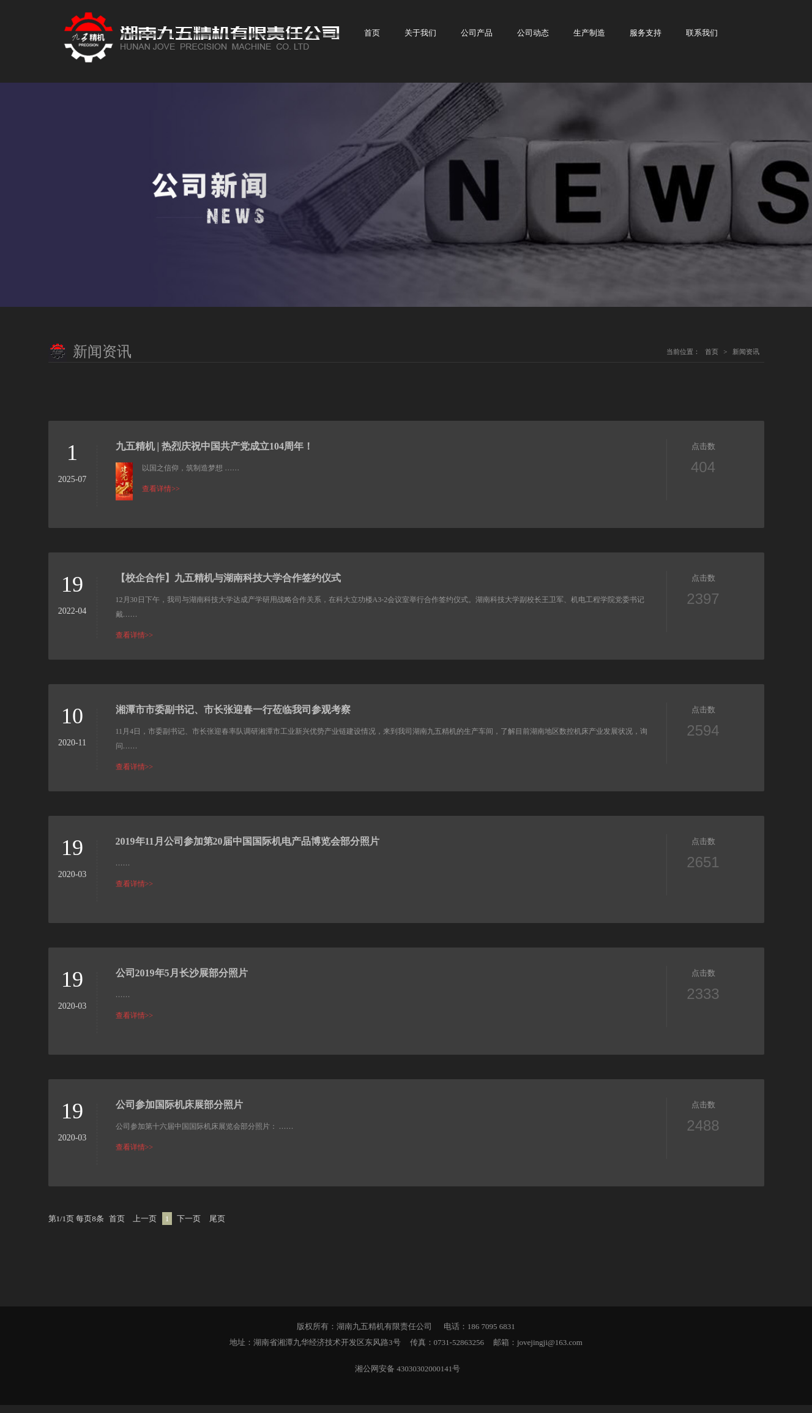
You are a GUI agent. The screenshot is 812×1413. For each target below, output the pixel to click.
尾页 (217, 1226)
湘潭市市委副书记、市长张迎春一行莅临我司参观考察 (233, 717)
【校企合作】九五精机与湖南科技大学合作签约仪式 (228, 586)
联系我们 (702, 37)
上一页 (145, 1226)
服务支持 (645, 37)
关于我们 (420, 37)
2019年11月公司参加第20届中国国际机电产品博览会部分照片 (247, 849)
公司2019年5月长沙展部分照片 (182, 981)
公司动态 (533, 37)
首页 (372, 37)
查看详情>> (161, 496)
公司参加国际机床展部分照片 (179, 1112)
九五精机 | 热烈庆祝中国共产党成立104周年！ (215, 454)
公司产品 (477, 37)
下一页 (189, 1226)
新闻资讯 (745, 359)
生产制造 (589, 37)
